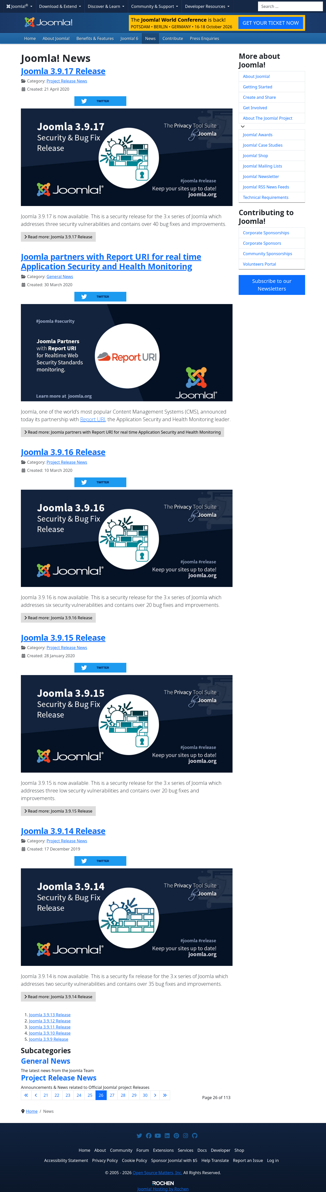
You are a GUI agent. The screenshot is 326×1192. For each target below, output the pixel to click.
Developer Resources (205, 6)
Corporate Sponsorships (266, 233)
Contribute (172, 38)
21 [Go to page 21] (46, 1095)
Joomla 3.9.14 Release (63, 830)
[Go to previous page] (35, 1095)
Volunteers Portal (259, 264)
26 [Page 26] (101, 1095)
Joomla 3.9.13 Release (50, 1015)
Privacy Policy (105, 1160)
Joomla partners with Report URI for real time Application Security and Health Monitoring (111, 261)
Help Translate (215, 1160)
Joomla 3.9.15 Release (63, 637)
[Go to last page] (164, 1095)
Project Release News (67, 81)
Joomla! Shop (255, 155)
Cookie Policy (134, 1160)
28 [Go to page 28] (123, 1095)
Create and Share (259, 97)
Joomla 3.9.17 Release (63, 70)
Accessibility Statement (66, 1160)
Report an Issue (248, 1160)
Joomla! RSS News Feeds (266, 187)
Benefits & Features (95, 38)
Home (30, 38)
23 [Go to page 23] (68, 1095)
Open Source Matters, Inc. (157, 1172)
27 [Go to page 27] (112, 1095)
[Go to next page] (155, 1095)
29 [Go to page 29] (134, 1095)
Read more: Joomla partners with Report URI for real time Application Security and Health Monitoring (122, 432)
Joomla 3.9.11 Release (50, 1027)
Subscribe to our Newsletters (271, 285)
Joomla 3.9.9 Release (48, 1039)
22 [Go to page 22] (57, 1095)
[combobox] (290, 6)
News (150, 38)
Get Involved (255, 108)
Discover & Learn (104, 6)
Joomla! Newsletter (261, 176)
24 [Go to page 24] (79, 1095)
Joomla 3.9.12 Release (50, 1021)
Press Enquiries (204, 38)
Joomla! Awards (258, 135)
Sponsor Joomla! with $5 (174, 1160)
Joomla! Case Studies (262, 145)
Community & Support (153, 6)
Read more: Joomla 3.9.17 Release (58, 237)
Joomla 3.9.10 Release (50, 1033)
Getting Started (257, 87)
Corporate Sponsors (262, 243)
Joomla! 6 (129, 38)
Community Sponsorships (267, 253)
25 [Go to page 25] (90, 1095)
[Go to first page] (26, 1095)
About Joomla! (56, 38)
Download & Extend (58, 6)
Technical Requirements (266, 197)
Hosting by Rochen (162, 1189)
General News (60, 276)
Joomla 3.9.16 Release (63, 451)
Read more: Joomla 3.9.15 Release (58, 811)
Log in (273, 1160)
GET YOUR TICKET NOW (271, 22)
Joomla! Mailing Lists (262, 166)
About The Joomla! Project (267, 118)
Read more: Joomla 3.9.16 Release (58, 618)
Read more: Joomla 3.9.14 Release (58, 996)
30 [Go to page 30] (145, 1095)
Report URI (92, 419)
